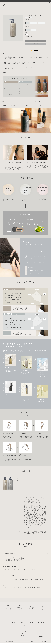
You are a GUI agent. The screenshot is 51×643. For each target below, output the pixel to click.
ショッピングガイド (41, 625)
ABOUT (16, 3)
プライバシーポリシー (45, 641)
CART (46, 2)
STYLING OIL (41, 399)
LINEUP (23, 3)
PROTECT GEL (41, 372)
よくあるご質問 (41, 636)
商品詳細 (28, 105)
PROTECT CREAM (42, 374)
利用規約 (32, 641)
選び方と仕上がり (4, 105)
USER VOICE (37, 3)
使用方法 (15, 105)
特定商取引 (37, 641)
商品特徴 (2, 101)
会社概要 (27, 641)
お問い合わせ (40, 627)
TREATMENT (25, 370)
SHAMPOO (8, 368)
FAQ (40, 105)
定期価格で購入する (35, 43)
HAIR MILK (8, 394)
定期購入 (23, 635)
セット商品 (23, 633)
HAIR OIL (23, 397)
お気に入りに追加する (31, 48)
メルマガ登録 (40, 634)
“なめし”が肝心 (37, 101)
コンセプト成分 (21, 101)
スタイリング (23, 631)
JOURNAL (30, 3)
